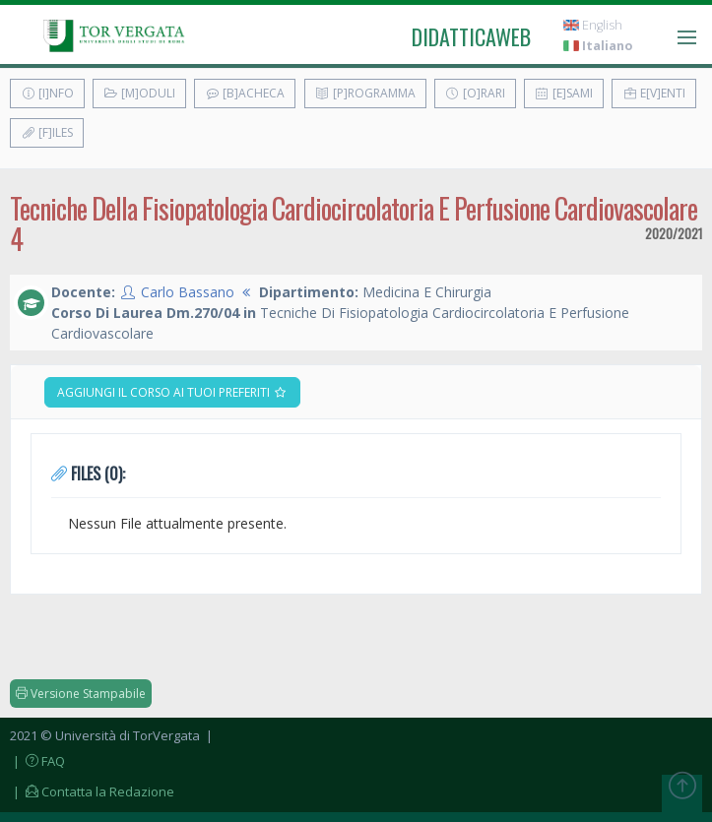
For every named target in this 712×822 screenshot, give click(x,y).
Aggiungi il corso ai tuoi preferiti (172, 392)
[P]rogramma (365, 93)
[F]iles (47, 132)
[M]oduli (139, 93)
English (592, 25)
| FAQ (37, 761)
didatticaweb (471, 36)
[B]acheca (245, 93)
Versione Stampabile (81, 693)
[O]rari (475, 93)
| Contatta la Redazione (92, 791)
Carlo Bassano (187, 292)
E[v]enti (653, 93)
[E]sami (564, 93)
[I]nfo (47, 93)
